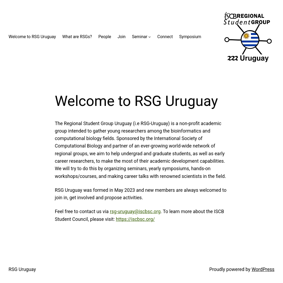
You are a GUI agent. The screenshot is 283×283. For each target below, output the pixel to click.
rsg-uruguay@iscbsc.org (135, 211)
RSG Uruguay (22, 269)
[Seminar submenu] (149, 36)
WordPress (263, 269)
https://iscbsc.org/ (135, 219)
